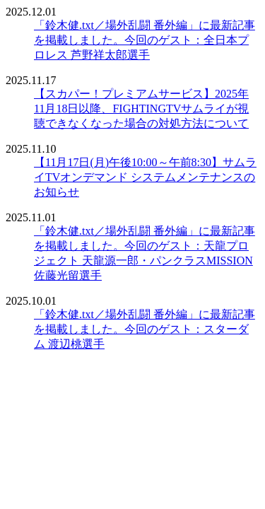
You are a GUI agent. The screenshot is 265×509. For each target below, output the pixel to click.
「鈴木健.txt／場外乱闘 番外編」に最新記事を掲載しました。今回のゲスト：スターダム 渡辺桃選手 (144, 329)
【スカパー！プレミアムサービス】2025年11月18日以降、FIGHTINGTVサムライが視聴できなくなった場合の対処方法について (141, 108)
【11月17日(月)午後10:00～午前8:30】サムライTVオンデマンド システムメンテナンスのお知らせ (145, 177)
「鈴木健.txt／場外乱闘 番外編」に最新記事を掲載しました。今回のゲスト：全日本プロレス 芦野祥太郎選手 (144, 40)
